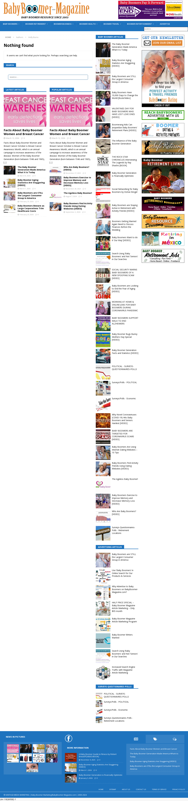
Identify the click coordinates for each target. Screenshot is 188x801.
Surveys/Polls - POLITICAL (124, 382)
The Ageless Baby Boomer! (78, 193)
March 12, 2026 (12, 138)
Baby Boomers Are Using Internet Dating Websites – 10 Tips (124, 449)
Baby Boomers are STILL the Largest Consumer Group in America (30, 195)
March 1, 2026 (25, 188)
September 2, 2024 (73, 212)
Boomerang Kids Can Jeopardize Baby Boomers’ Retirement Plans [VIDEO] (124, 127)
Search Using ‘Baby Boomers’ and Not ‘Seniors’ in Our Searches (125, 256)
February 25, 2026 (26, 201)
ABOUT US (126, 789)
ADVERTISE (165, 24)
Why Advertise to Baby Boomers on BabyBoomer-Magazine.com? (125, 589)
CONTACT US (141, 789)
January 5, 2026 (87, 778)
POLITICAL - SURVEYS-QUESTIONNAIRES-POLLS (124, 368)
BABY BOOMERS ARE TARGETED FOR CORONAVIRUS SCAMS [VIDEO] (123, 435)
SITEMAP (112, 789)
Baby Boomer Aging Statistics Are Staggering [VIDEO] (31, 183)
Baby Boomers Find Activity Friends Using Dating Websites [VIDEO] (78, 206)
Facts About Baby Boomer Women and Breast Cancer (24, 132)
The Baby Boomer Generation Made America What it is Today (31, 170)
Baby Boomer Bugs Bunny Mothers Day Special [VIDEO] (124, 337)
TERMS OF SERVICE (159, 789)
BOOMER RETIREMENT (35, 24)
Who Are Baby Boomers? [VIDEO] (76, 168)
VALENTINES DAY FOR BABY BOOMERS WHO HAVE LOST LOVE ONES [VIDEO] (123, 112)
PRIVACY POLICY (178, 789)
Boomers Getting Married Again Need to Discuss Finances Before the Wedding (124, 225)
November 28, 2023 (73, 189)
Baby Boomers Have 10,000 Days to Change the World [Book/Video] (125, 95)
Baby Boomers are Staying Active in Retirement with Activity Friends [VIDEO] (124, 208)
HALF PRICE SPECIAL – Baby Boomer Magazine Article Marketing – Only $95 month (123, 607)
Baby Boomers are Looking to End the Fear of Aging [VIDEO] (125, 288)
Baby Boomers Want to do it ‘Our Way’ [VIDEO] (125, 239)
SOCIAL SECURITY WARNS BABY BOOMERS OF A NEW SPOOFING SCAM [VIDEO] (124, 274)
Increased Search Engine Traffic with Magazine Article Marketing (123, 670)
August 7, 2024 (71, 196)
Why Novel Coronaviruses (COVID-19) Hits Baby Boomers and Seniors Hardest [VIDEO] (124, 419)
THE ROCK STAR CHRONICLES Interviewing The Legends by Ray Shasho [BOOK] (124, 161)
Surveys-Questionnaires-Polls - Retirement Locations (123, 530)
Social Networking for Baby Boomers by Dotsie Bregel (125, 190)
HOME (101, 789)
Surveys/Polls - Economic (124, 398)
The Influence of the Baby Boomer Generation (124, 142)
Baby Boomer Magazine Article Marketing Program (124, 620)
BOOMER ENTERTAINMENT (139, 24)
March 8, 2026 (25, 176)
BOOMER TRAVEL (111, 24)
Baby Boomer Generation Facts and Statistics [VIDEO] (125, 351)
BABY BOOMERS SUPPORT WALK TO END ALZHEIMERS (125, 321)
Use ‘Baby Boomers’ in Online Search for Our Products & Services (122, 573)
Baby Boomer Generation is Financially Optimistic (124, 174)
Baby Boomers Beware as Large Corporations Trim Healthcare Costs (31, 208)
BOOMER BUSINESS (63, 24)
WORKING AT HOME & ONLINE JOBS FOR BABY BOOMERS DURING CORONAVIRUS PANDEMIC (125, 306)
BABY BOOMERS (10, 24)
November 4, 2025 (88, 760)
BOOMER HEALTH (87, 24)
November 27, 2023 (73, 173)
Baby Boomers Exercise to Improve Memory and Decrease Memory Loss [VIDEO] (77, 181)
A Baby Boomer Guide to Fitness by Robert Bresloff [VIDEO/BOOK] (97, 755)
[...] (5, 162)
